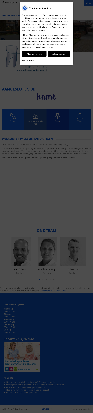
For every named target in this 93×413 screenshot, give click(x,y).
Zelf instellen (28, 60)
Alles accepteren (34, 54)
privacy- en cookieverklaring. (40, 47)
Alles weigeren (59, 54)
